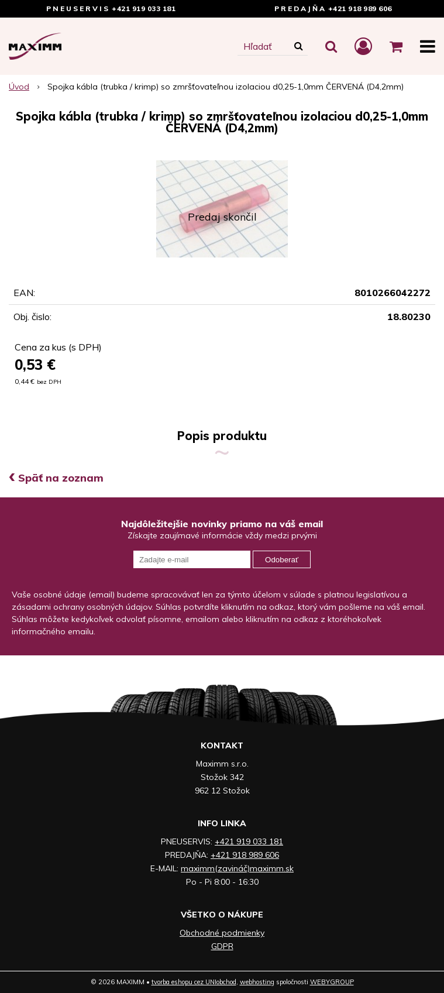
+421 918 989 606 (360, 8)
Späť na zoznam (56, 478)
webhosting (257, 982)
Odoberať (281, 559)
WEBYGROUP (332, 982)
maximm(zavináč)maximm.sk (237, 868)
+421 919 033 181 (143, 8)
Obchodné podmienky (222, 932)
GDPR (222, 946)
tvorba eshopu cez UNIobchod (194, 982)
